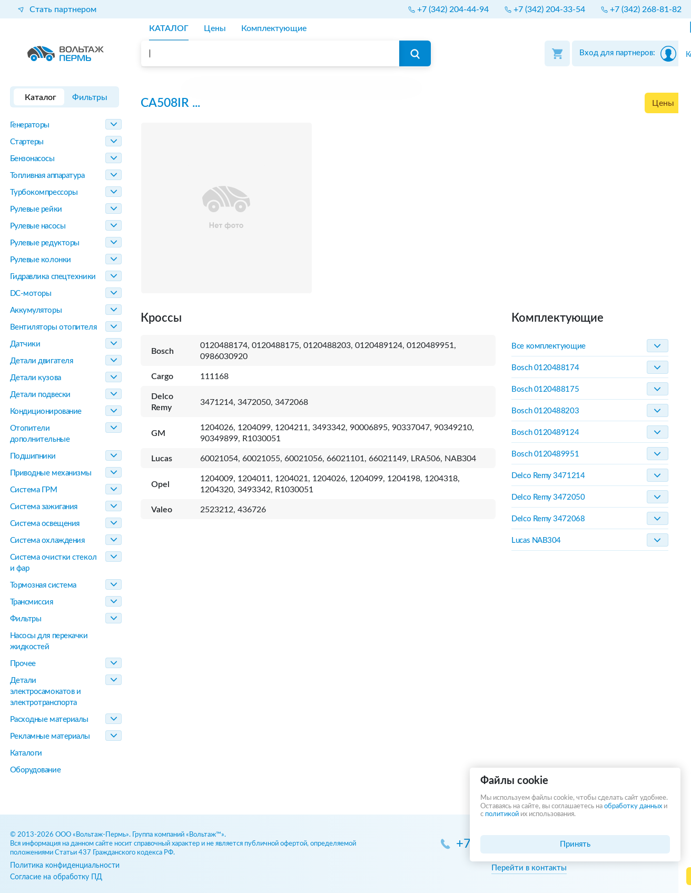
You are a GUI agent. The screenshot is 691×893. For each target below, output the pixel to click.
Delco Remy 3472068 (548, 519)
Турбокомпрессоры (44, 192)
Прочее (23, 664)
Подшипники (33, 456)
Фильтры (26, 619)
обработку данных (633, 806)
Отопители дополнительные (40, 433)
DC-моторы (31, 293)
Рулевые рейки (36, 209)
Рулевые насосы (38, 226)
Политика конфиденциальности (65, 865)
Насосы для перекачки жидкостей (49, 641)
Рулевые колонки (40, 260)
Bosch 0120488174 (545, 368)
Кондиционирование (46, 411)
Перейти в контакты (529, 868)
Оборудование (35, 770)
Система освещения (45, 524)
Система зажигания (43, 507)
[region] (411, 89)
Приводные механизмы (51, 473)
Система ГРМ (33, 490)
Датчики (25, 344)
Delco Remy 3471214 (548, 476)
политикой (502, 814)
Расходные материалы (49, 719)
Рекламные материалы (50, 736)
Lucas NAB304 (536, 540)
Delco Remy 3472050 (548, 497)
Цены (663, 103)
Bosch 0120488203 (545, 411)
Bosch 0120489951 (545, 454)
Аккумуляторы (36, 310)
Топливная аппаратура (47, 176)
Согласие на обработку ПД (56, 877)
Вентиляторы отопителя (53, 327)
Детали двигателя (41, 361)
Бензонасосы (32, 159)
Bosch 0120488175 (545, 389)
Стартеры (27, 142)
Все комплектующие (548, 346)
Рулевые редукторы (45, 243)
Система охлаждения (47, 540)
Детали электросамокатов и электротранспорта (45, 692)
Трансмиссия (31, 602)
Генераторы (30, 125)
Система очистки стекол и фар (53, 562)
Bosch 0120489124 (545, 432)
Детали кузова (35, 378)
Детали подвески (40, 395)
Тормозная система (43, 585)
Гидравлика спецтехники (53, 277)
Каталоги (26, 753)
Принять (575, 844)
